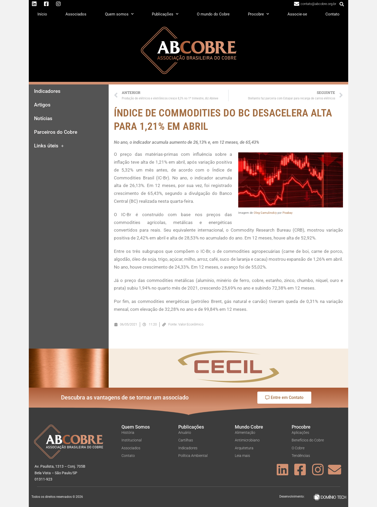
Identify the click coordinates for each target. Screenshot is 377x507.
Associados (75, 14)
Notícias (43, 118)
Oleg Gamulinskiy (265, 213)
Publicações (165, 14)
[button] (342, 4)
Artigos (42, 105)
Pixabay (287, 213)
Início (42, 14)
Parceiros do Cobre (55, 132)
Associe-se (297, 14)
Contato (332, 14)
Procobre (258, 14)
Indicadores (47, 91)
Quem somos (119, 14)
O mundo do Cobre (213, 14)
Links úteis (49, 146)
